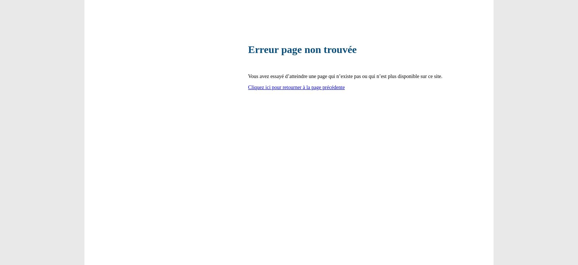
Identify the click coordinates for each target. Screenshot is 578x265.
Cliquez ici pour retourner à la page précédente (296, 87)
